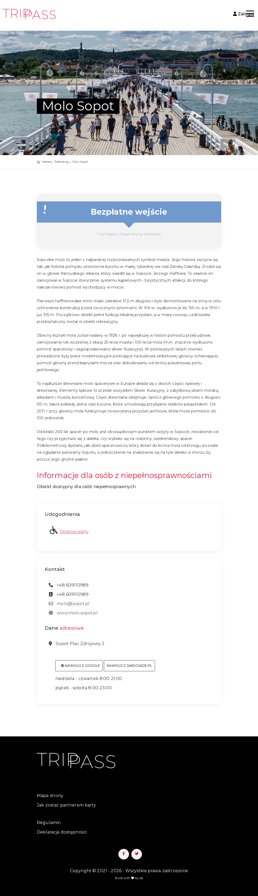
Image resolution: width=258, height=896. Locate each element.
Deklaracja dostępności (62, 832)
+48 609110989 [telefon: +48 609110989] (68, 587)
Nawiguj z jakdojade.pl (129, 668)
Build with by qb (129, 878)
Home (46, 162)
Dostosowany (74, 534)
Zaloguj (243, 13)
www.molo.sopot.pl (73, 615)
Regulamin (49, 822)
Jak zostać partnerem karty (66, 805)
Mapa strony (50, 795)
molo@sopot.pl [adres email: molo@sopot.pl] (69, 606)
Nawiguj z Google (80, 668)
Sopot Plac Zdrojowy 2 (76, 646)
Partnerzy (62, 162)
